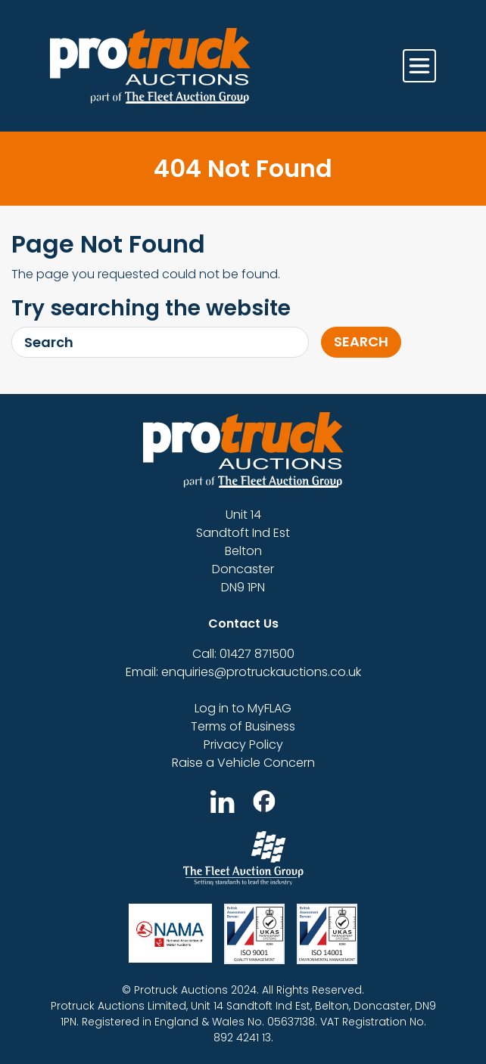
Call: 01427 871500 (243, 653)
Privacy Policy (243, 744)
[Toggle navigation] (419, 65)
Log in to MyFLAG (243, 708)
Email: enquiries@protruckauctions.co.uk (243, 672)
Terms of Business (243, 726)
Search (361, 341)
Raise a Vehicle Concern (243, 762)
